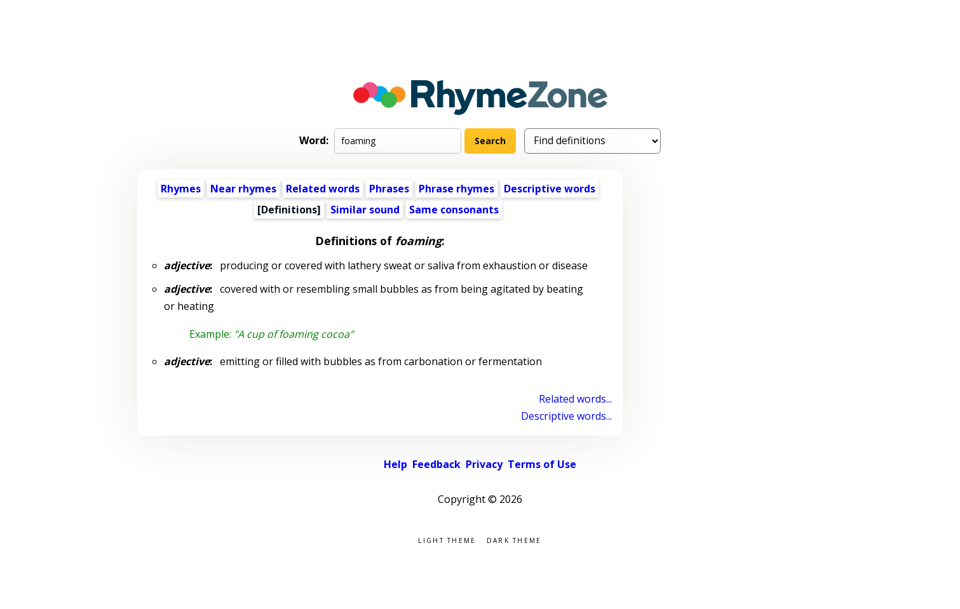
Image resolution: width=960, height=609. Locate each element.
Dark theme (514, 539)
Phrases (389, 189)
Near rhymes (243, 189)
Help (395, 464)
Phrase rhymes (456, 189)
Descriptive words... (566, 416)
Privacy (484, 464)
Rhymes (181, 189)
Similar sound (365, 210)
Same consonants (454, 210)
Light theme (447, 539)
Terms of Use (542, 464)
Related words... (575, 399)
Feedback (436, 464)
